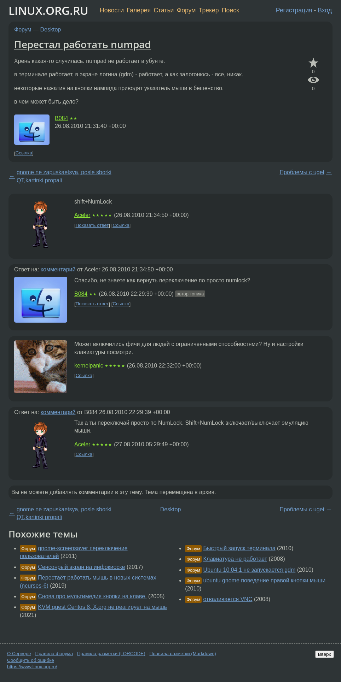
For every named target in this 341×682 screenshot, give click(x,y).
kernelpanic (88, 366)
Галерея (139, 10)
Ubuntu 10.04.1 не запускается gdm (249, 570)
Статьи (164, 10)
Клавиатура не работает (235, 559)
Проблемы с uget (301, 172)
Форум (186, 10)
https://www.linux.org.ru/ (32, 666)
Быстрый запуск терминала (239, 548)
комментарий (58, 269)
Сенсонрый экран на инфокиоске (81, 567)
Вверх (324, 654)
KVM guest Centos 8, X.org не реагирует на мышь (102, 607)
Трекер (209, 10)
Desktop (50, 30)
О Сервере (19, 653)
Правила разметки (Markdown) (182, 653)
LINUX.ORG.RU (48, 10)
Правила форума (54, 653)
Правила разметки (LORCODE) (111, 653)
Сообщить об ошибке (30, 660)
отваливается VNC (227, 599)
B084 (61, 118)
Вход (325, 10)
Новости (112, 10)
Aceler (82, 215)
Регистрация (294, 10)
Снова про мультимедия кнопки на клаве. (92, 596)
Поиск (230, 10)
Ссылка (24, 153)
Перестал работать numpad (82, 44)
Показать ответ (92, 225)
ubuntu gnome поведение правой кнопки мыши (264, 580)
